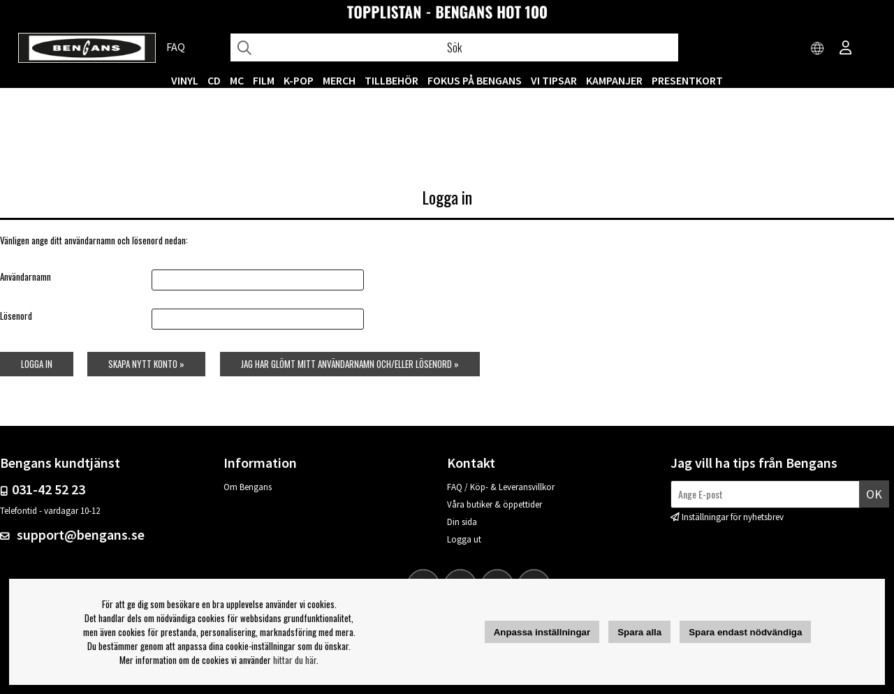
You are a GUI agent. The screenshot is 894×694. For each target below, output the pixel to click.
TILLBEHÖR (391, 80)
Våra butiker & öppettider (494, 504)
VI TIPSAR (554, 80)
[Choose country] (817, 48)
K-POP (299, 80)
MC (237, 80)
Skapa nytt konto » (146, 364)
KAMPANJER (614, 80)
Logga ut (464, 539)
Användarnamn (25, 276)
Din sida (462, 522)
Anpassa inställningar (542, 632)
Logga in (36, 364)
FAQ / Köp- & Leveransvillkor (501, 487)
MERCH (339, 80)
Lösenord (16, 316)
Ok (874, 494)
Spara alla (639, 632)
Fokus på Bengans (474, 80)
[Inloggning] (846, 48)
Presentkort (687, 80)
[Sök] (454, 47)
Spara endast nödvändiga (745, 632)
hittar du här (294, 660)
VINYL (184, 80)
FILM (263, 80)
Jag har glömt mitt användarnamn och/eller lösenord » (350, 364)
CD (214, 80)
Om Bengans (248, 487)
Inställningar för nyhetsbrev (733, 517)
